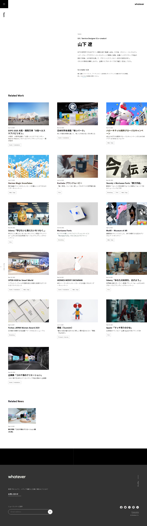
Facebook (121, 507)
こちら (84, 76)
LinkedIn (137, 507)
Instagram (129, 507)
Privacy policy (135, 512)
